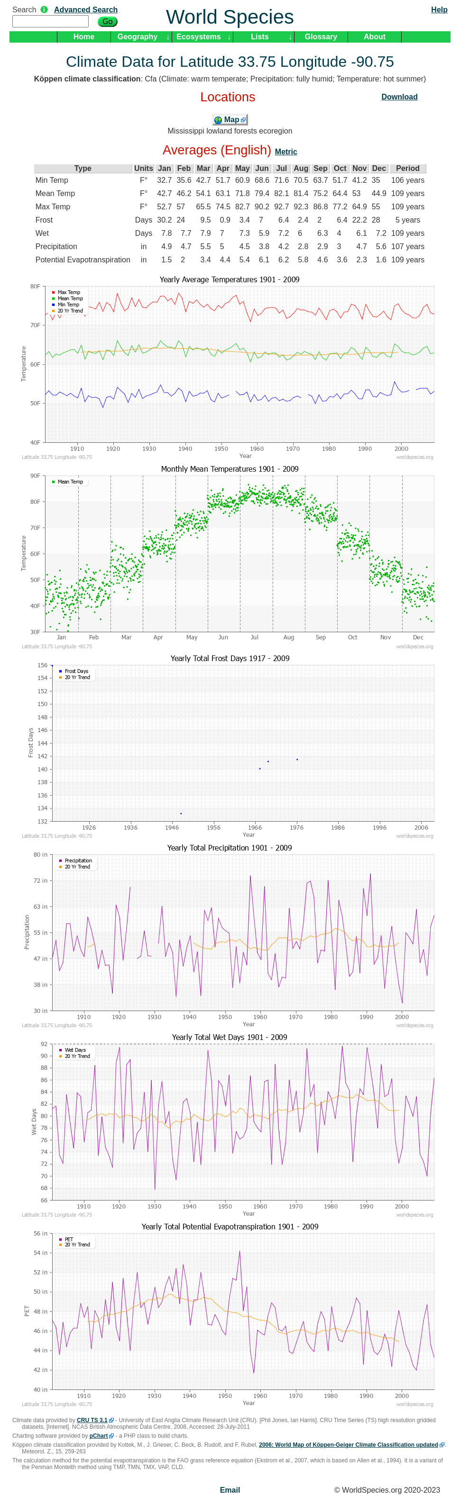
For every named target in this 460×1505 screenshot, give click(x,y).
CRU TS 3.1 (92, 1420)
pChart (99, 1436)
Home (84, 37)
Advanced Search (86, 10)
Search (24, 10)
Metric (286, 152)
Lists (259, 37)
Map (226, 120)
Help (439, 10)
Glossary (321, 37)
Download (400, 97)
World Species (230, 17)
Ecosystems (198, 37)
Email (230, 1490)
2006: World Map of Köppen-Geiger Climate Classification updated (348, 1445)
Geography (137, 37)
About (375, 37)
